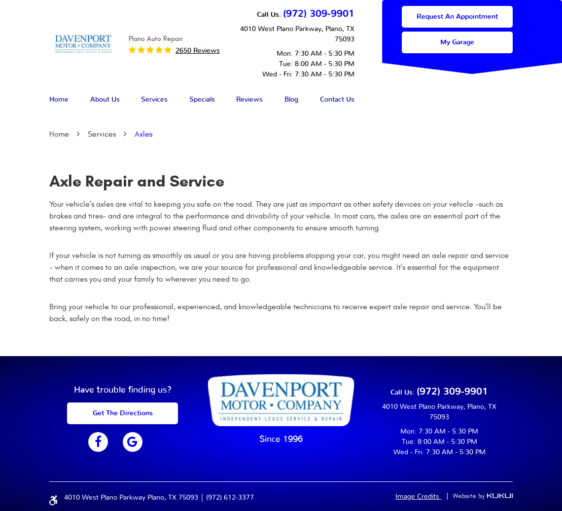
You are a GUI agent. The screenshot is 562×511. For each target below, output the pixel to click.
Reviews (249, 99)
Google (132, 442)
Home (59, 99)
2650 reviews (198, 50)
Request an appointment (457, 16)
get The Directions (123, 413)
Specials (202, 99)
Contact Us (337, 99)
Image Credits (418, 496)
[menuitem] (59, 100)
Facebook (98, 442)
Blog (291, 99)
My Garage (457, 42)
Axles (143, 134)
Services (154, 99)
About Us (105, 99)
